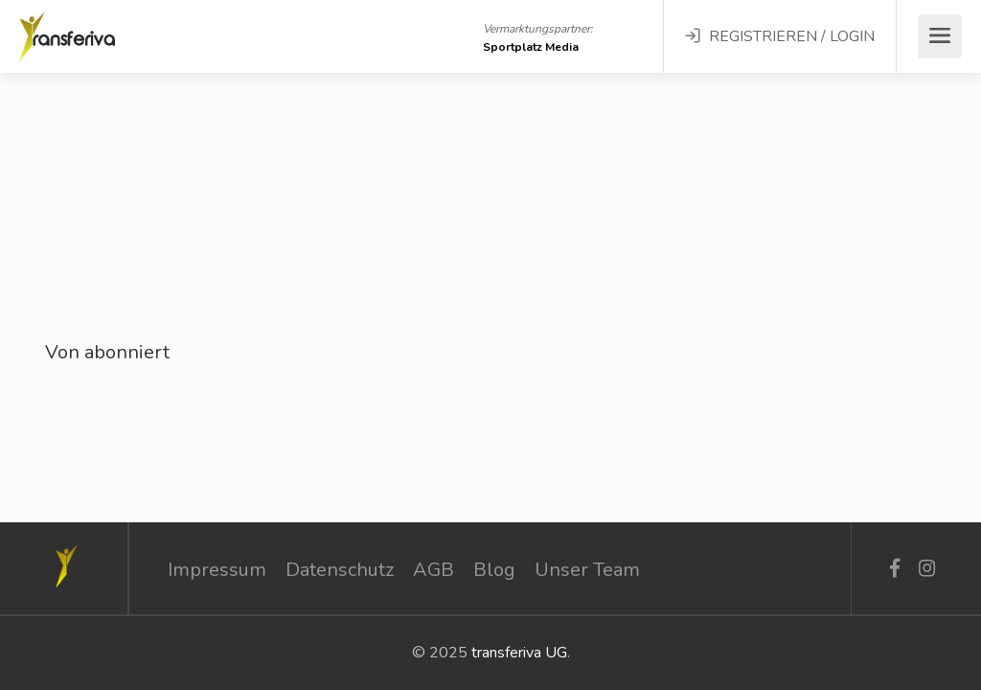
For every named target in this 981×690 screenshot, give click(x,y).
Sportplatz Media (531, 47)
